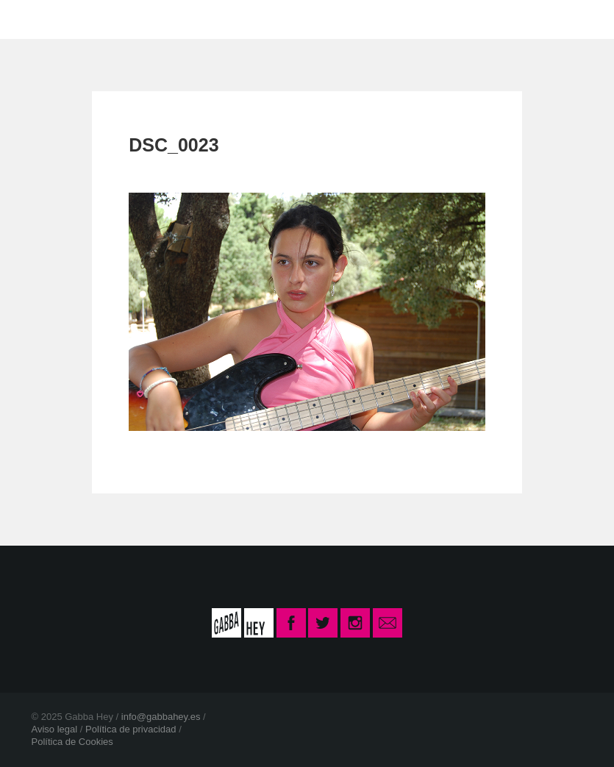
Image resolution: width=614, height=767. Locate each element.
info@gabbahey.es (161, 716)
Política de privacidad (130, 729)
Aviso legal (55, 729)
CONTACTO (280, 19)
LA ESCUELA (171, 19)
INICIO (77, 19)
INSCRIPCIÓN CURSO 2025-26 (451, 19)
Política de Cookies (72, 741)
